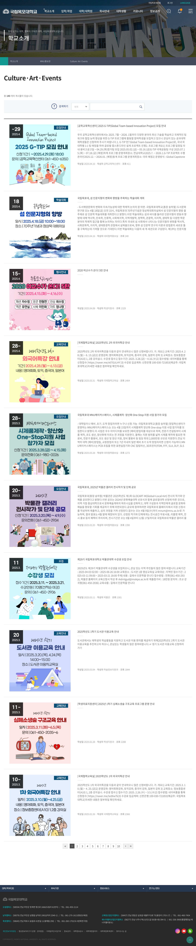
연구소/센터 (154, 888)
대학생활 (121, 11)
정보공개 (155, 11)
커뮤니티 (138, 11)
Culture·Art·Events (79, 61)
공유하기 (192, 61)
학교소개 (49, 11)
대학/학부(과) (8, 888)
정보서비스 (105, 888)
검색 (168, 11)
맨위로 (189, 939)
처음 (65, 846)
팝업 (178, 10)
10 (118, 846)
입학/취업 (66, 11)
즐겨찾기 (184, 61)
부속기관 (55, 888)
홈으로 (4, 61)
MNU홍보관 (45, 61)
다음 (125, 846)
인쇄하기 (175, 61)
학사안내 (104, 11)
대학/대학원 (85, 11)
